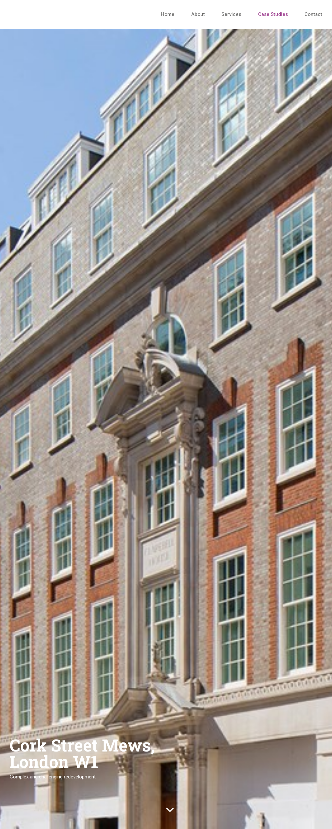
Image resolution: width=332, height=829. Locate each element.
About (198, 14)
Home (167, 14)
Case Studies (273, 14)
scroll (170, 812)
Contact (313, 14)
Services (231, 14)
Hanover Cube (42, 14)
